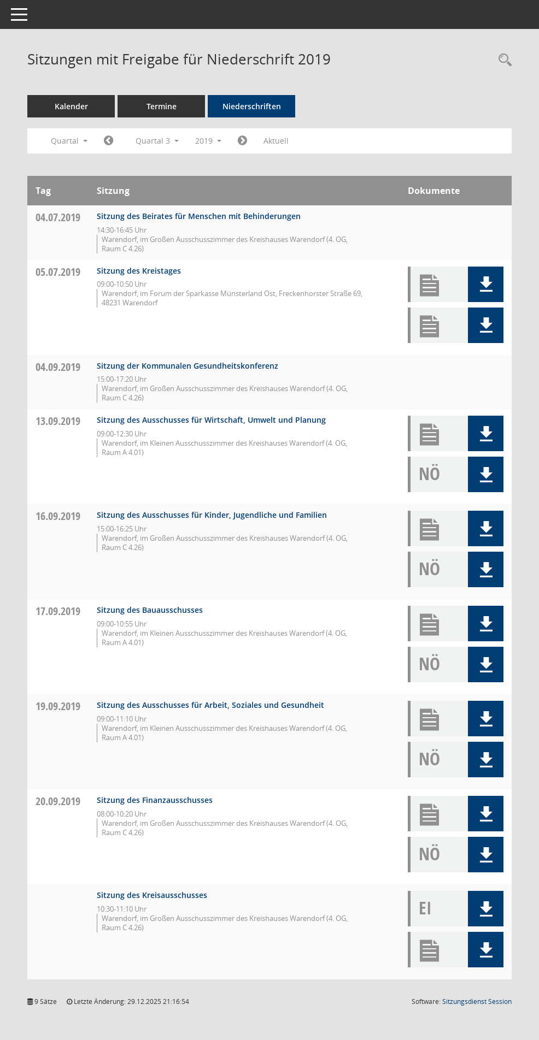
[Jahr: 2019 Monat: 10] (242, 141)
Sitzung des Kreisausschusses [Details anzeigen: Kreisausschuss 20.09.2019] (152, 895)
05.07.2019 (58, 271)
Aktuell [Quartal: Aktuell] (276, 140)
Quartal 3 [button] (157, 140)
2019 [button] (208, 140)
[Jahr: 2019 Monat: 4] (108, 141)
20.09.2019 (58, 801)
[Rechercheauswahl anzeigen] (502, 60)
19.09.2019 (58, 706)
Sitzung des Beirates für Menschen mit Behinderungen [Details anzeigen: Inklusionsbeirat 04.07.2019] (199, 216)
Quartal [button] (69, 140)
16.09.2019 (58, 516)
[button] (485, 284)
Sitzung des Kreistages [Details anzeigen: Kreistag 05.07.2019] (139, 270)
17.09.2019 (58, 611)
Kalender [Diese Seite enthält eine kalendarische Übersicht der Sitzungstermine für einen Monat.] (71, 106)
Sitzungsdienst (477, 1001)
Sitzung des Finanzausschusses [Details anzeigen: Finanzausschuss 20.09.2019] (155, 800)
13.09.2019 (58, 420)
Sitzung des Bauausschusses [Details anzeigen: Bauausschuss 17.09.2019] (150, 610)
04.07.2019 (58, 217)
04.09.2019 (58, 366)
